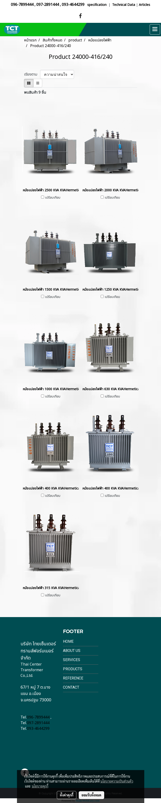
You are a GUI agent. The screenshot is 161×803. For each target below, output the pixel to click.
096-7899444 (22, 5)
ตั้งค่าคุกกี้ (66, 795)
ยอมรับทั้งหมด (91, 795)
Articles (144, 4)
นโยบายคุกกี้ (40, 786)
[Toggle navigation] (155, 29)
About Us (71, 650)
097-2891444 (47, 5)
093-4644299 (73, 5)
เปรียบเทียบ (52, 197)
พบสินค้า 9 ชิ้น (35, 92)
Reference (73, 678)
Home (68, 641)
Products (72, 669)
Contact (71, 687)
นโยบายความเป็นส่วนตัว (116, 781)
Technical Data (123, 4)
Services (71, 660)
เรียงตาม (32, 74)
